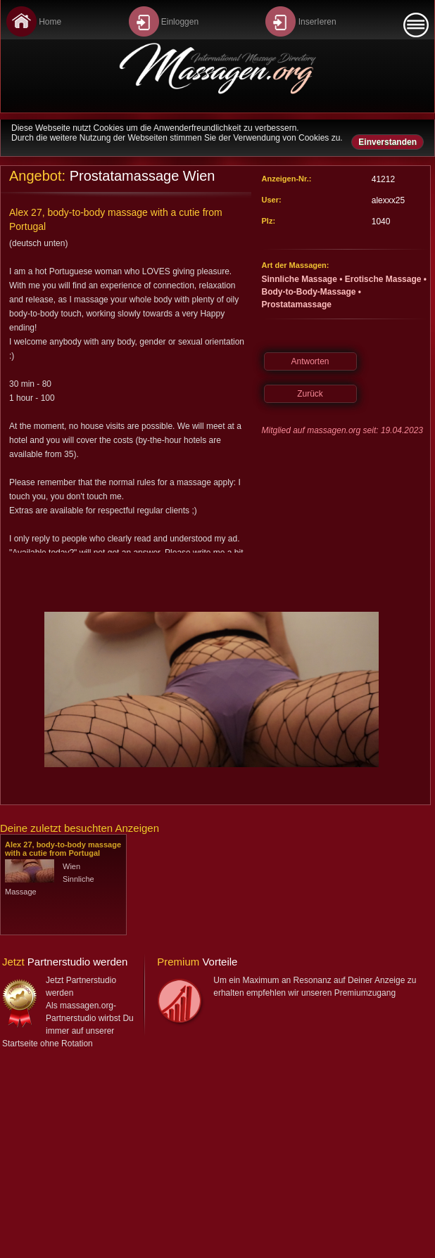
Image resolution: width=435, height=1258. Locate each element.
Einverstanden (387, 142)
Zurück (310, 394)
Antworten (310, 361)
